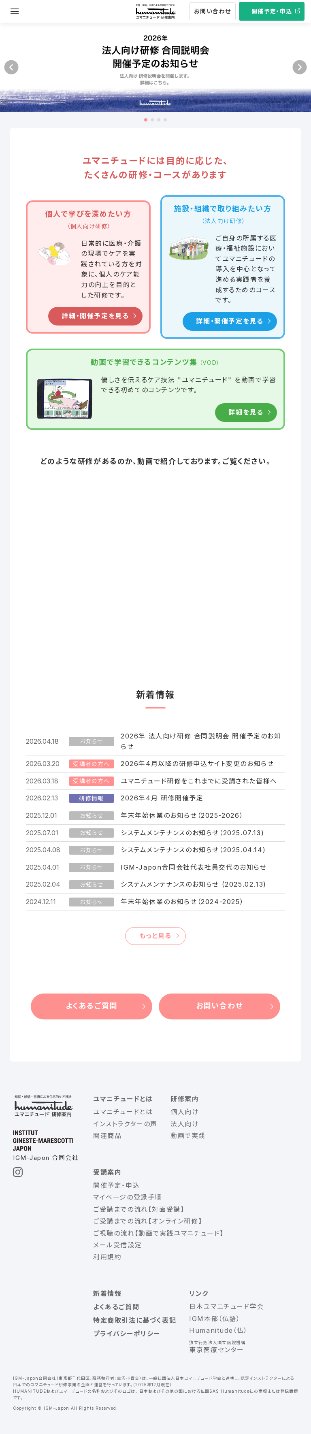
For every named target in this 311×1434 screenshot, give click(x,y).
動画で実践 (188, 1136)
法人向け (184, 1124)
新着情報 (107, 1293)
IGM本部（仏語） (214, 1319)
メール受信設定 (117, 1245)
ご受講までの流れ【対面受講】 (138, 1209)
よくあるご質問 (92, 1006)
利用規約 (107, 1257)
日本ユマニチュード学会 (226, 1306)
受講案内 (107, 1172)
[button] (11, 67)
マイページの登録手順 (127, 1197)
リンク (199, 1293)
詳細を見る (245, 412)
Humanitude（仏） (218, 1330)
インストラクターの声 (125, 1124)
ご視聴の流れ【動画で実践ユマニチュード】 (158, 1233)
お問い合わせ (212, 11)
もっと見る (155, 936)
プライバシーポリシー (126, 1334)
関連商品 (107, 1136)
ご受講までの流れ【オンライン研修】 (147, 1221)
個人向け (184, 1112)
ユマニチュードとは (123, 1099)
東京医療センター (216, 1350)
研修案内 (184, 1099)
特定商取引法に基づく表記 (134, 1320)
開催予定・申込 (271, 11)
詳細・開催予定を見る (95, 316)
